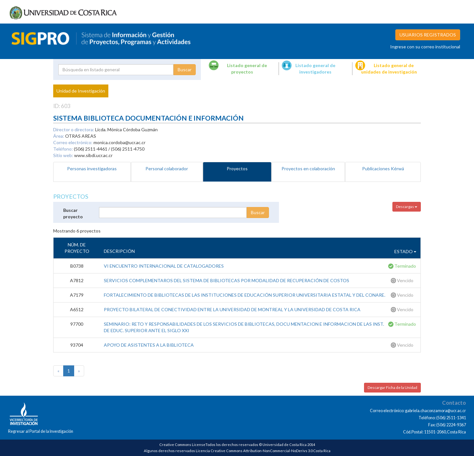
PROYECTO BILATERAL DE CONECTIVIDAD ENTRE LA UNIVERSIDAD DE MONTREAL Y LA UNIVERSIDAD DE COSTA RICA (232, 309)
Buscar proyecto (73, 213)
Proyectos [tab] (237, 168)
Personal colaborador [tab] (166, 168)
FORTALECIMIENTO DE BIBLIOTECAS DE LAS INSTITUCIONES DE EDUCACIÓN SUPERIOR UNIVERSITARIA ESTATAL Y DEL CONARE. (244, 295)
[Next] (79, 370)
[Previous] (58, 370)
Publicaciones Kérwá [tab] (383, 168)
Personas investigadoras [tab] (92, 168)
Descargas (406, 206)
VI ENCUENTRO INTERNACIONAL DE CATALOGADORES (164, 266)
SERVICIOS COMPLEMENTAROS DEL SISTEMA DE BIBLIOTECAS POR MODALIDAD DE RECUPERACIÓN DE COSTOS (226, 280)
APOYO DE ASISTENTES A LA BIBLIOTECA (149, 345)
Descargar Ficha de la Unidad (392, 387)
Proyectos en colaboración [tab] (308, 168)
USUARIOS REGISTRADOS (428, 34)
